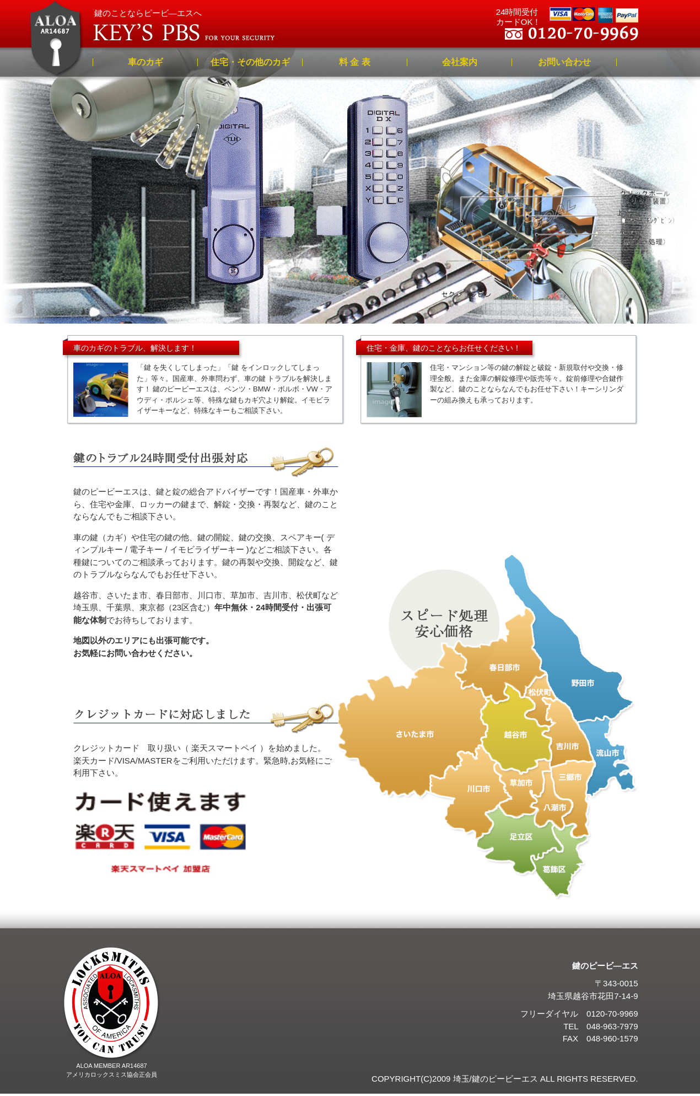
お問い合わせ (564, 62)
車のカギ (145, 62)
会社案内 (459, 62)
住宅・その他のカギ (250, 62)
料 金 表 (354, 62)
